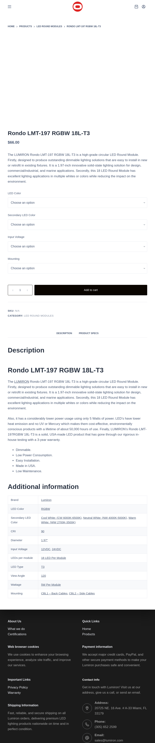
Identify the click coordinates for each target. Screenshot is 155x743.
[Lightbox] (72, 42)
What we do (16, 587)
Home (86, 587)
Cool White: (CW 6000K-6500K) (61, 476)
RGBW (45, 467)
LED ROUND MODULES (112, 274)
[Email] (145, 736)
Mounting (89, 217)
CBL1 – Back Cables (54, 552)
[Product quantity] (95, 248)
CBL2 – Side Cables (80, 552)
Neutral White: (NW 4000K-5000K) (106, 476)
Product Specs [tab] (88, 291)
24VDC (56, 507)
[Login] (143, 6)
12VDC (45, 507)
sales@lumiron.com (110, 704)
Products (89, 593)
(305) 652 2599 (106, 691)
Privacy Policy (18, 651)
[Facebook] (108, 736)
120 (43, 534)
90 (43, 490)
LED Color (89, 152)
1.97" (44, 499)
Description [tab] (65, 291)
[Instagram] (116, 736)
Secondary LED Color (97, 174)
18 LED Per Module (54, 516)
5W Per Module (51, 543)
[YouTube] (123, 736)
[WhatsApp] (130, 736)
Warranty (15, 656)
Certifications (18, 593)
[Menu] (9, 6)
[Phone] (138, 736)
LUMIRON (97, 71)
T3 (43, 525)
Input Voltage (92, 195)
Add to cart (126, 248)
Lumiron (46, 458)
